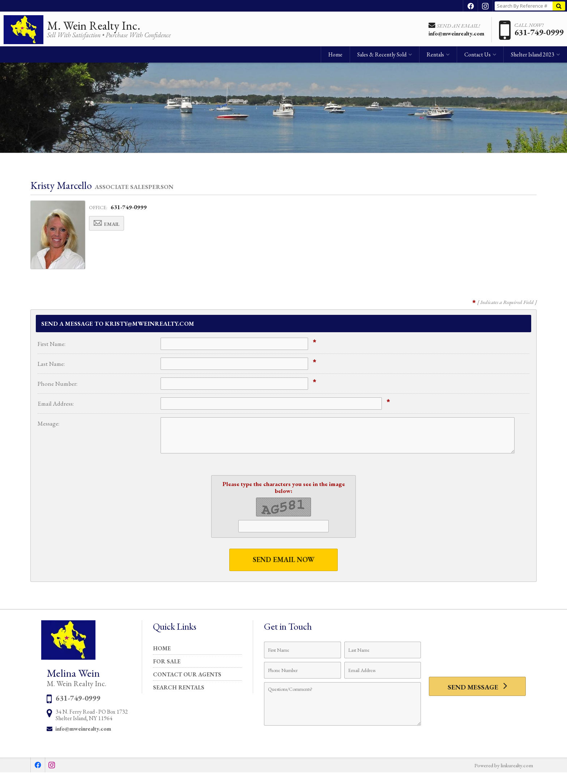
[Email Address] (382, 670)
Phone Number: (57, 384)
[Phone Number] (302, 670)
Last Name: (51, 364)
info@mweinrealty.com (83, 729)
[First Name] (302, 650)
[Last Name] (382, 650)
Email (109, 224)
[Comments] (342, 704)
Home (335, 56)
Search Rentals (178, 688)
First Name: (51, 344)
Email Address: (56, 403)
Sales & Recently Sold (381, 56)
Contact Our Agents (187, 675)
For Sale (166, 662)
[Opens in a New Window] (470, 6)
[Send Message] (477, 687)
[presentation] (477, 654)
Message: (48, 423)
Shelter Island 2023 (532, 56)
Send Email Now (283, 560)
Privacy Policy (283, 750)
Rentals (435, 56)
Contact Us (477, 56)
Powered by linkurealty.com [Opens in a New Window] (502, 765)
